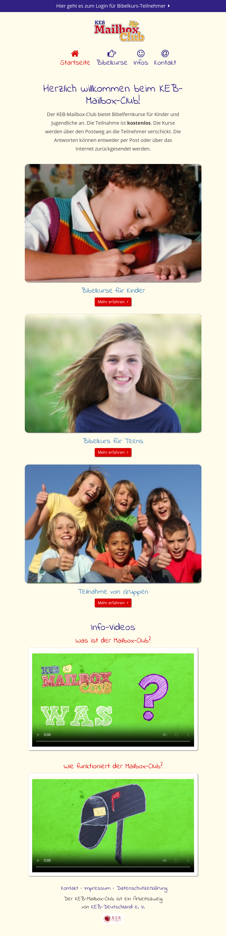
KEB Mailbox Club (119, 32)
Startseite (75, 58)
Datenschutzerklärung (142, 888)
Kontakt (165, 58)
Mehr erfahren (113, 301)
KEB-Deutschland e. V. (118, 907)
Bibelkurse (112, 58)
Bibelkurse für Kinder (113, 291)
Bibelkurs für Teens (113, 441)
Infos (140, 58)
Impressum (97, 888)
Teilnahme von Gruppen (113, 592)
